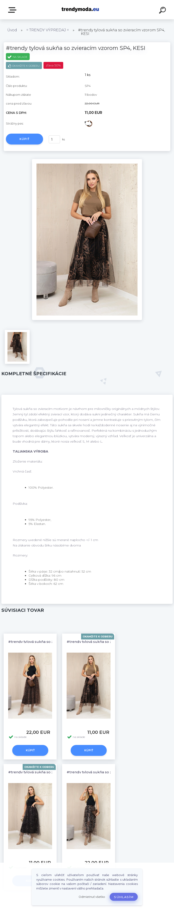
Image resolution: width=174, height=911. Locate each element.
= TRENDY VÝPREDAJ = (47, 30)
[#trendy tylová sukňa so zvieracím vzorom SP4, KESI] (87, 161)
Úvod (12, 30)
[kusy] (54, 139)
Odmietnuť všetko (92, 897)
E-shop (13, 10)
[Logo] (80, 9)
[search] (163, 11)
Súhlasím (123, 897)
